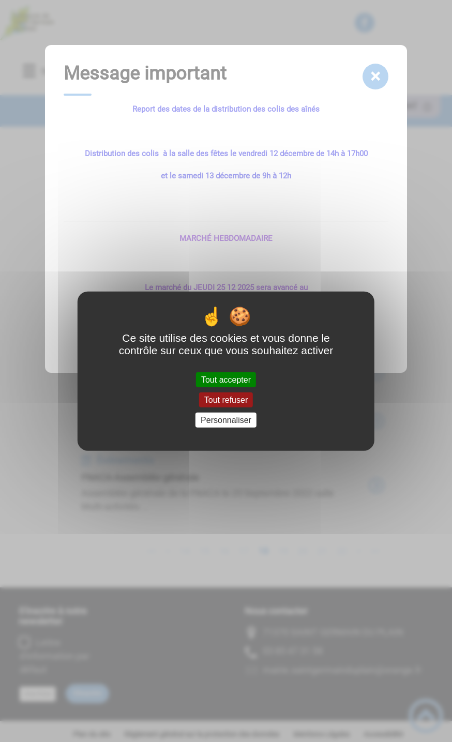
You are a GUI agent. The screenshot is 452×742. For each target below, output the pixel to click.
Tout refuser (226, 399)
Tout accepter (226, 379)
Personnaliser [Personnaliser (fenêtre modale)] (226, 420)
